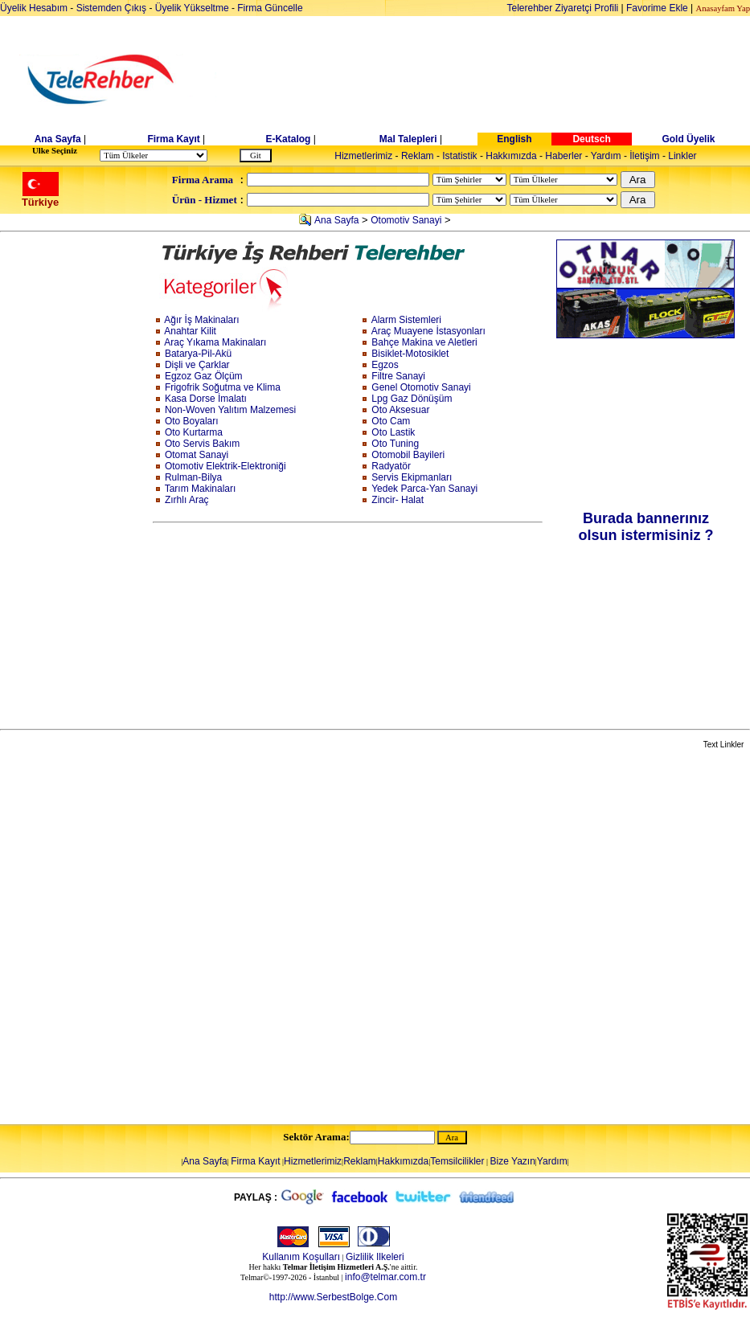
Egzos (384, 364)
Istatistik (459, 156)
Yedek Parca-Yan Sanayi (424, 488)
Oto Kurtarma (194, 432)
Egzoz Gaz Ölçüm (204, 376)
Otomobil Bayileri (408, 454)
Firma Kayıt (173, 139)
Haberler (563, 156)
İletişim (644, 156)
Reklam (417, 156)
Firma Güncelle (269, 8)
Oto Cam (390, 421)
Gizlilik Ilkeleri (375, 1256)
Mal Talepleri (408, 139)
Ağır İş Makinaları (201, 319)
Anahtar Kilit (190, 331)
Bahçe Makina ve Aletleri (424, 342)
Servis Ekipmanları (411, 477)
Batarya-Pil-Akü (198, 353)
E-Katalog (287, 139)
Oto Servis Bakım (202, 443)
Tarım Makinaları (200, 488)
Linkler (682, 156)
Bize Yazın (512, 1161)
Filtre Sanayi (398, 376)
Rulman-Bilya (193, 477)
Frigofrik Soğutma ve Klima (223, 387)
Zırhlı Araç (187, 499)
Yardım (606, 156)
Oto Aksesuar (400, 409)
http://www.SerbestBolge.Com (333, 1297)
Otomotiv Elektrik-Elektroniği (225, 466)
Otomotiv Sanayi (406, 220)
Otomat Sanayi (196, 454)
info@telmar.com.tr (385, 1277)
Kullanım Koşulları (301, 1256)
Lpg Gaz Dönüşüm (411, 398)
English (514, 139)
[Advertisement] (499, 80)
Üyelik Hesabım (34, 8)
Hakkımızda (511, 156)
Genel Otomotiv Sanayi (420, 387)
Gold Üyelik (688, 139)
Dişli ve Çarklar (197, 364)
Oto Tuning (395, 443)
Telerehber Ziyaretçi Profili (563, 8)
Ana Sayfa (58, 139)
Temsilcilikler (457, 1161)
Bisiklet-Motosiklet (410, 353)
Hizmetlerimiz (363, 156)
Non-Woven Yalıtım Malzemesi (230, 409)
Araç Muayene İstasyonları (428, 331)
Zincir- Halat (397, 499)
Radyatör (391, 466)
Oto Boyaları (192, 421)
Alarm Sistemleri (406, 319)
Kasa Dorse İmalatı (206, 398)
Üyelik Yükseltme (192, 8)
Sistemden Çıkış (111, 8)
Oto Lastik (393, 432)
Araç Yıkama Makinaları (215, 342)
